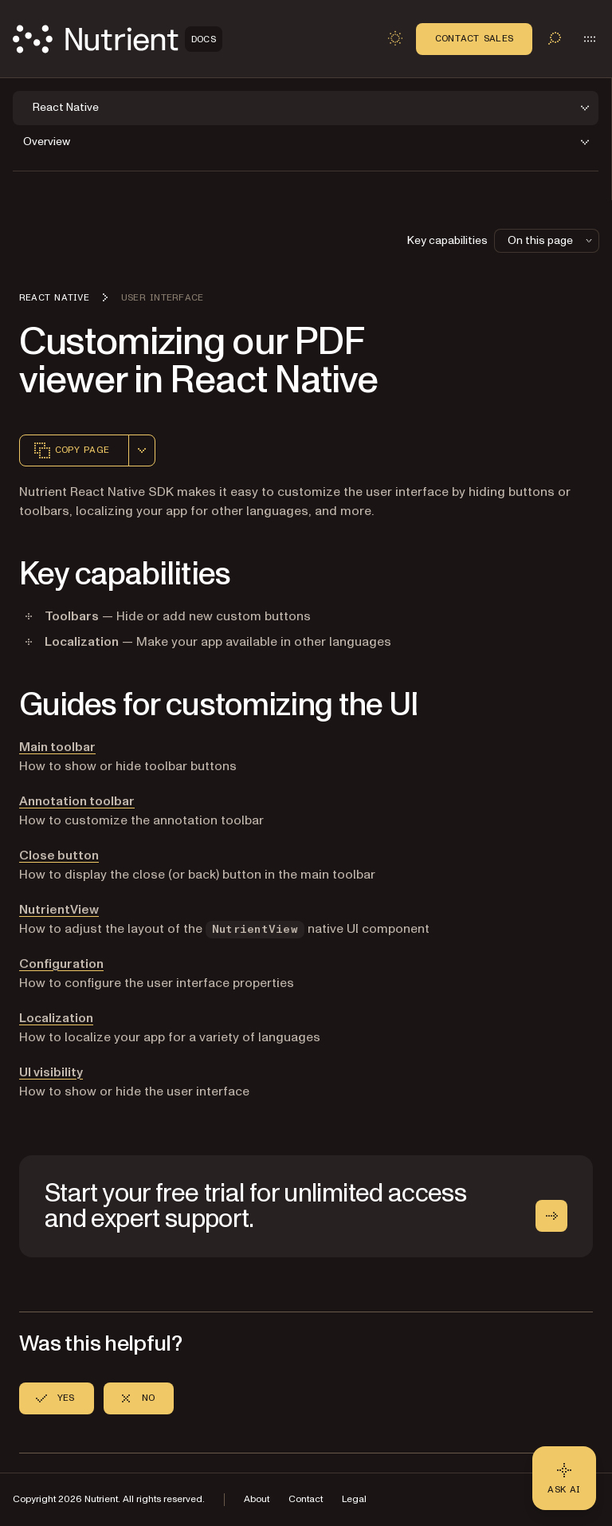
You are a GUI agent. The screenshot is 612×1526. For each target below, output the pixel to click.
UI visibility (51, 1072)
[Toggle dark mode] (395, 38)
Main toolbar (57, 747)
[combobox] (141, 450)
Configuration (61, 964)
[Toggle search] (555, 38)
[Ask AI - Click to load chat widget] (564, 1478)
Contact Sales (474, 38)
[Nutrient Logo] (117, 39)
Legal (354, 1499)
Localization (56, 1018)
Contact (305, 1499)
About (256, 1499)
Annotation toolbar (77, 801)
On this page (551, 240)
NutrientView (59, 909)
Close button (59, 855)
